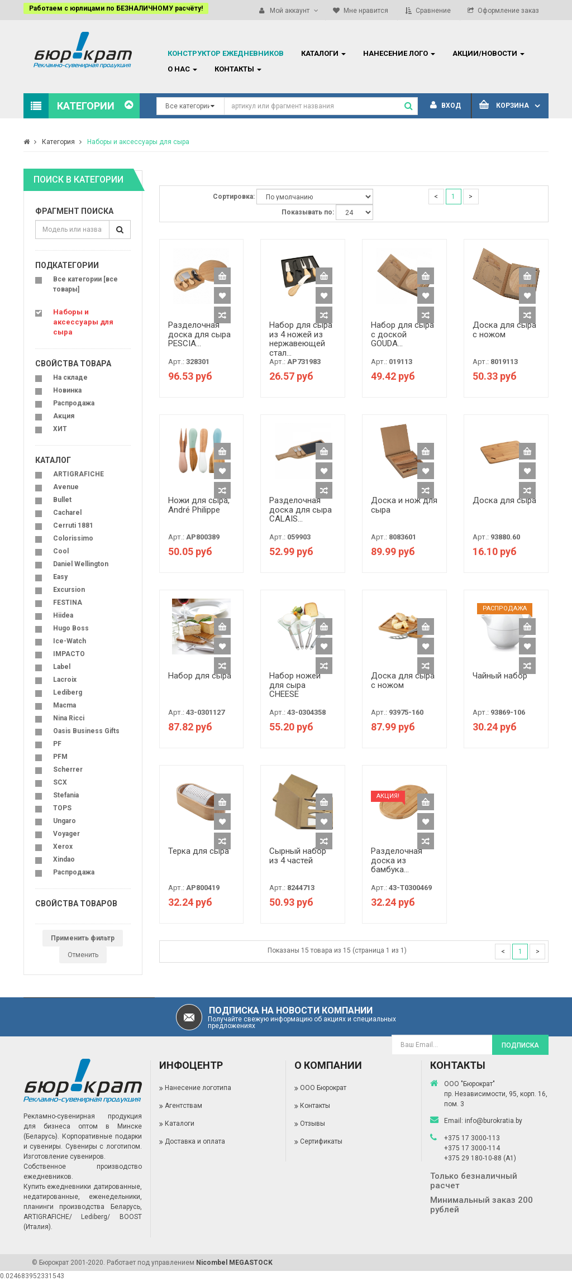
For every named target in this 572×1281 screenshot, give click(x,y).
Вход (445, 105)
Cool (61, 551)
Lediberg (67, 692)
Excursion (69, 590)
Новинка (67, 390)
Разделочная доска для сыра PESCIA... (199, 334)
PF (57, 744)
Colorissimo (73, 538)
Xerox (63, 846)
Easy (60, 577)
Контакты (315, 1106)
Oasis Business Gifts (86, 731)
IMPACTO (69, 654)
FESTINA (67, 602)
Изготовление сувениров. (64, 1156)
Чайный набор (500, 676)
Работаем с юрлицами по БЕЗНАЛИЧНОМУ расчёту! (116, 8)
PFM (60, 757)
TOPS (62, 808)
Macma (64, 705)
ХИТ (60, 429)
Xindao (64, 859)
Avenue (66, 487)
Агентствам (183, 1106)
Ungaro (64, 821)
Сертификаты (321, 1141)
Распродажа (73, 403)
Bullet (62, 500)
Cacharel (67, 513)
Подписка (520, 1045)
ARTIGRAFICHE (78, 474)
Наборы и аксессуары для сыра (138, 142)
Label (61, 667)
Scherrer (68, 769)
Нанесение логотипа (198, 1088)
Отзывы (312, 1123)
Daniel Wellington (80, 564)
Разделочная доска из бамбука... (396, 860)
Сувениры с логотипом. (103, 1146)
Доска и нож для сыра (404, 505)
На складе (70, 377)
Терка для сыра (198, 851)
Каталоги (179, 1123)
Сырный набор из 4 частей (297, 856)
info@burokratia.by (493, 1121)
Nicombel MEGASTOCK (234, 1262)
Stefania (66, 795)
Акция (63, 416)
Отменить (83, 955)
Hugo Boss (71, 628)
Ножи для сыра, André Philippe (199, 505)
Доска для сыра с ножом (504, 330)
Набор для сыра (199, 676)
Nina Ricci (68, 718)
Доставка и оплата (195, 1141)
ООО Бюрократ (323, 1088)
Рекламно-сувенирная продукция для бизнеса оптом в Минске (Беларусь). (82, 1126)
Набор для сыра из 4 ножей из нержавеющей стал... (300, 339)
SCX (60, 782)
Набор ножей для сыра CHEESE (295, 685)
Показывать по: (308, 212)
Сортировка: (234, 196)
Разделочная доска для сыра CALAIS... (300, 509)
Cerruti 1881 (73, 525)
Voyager (66, 834)
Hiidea (63, 615)
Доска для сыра (504, 500)
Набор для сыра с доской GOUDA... (402, 334)
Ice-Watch (69, 641)
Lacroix (65, 679)
